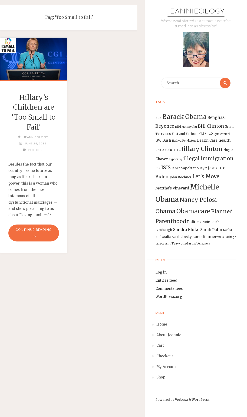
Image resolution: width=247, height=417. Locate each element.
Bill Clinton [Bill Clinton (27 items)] (211, 126)
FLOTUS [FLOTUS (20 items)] (206, 133)
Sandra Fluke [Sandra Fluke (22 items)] (186, 229)
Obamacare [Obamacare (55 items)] (193, 211)
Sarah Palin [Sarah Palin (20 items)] (211, 229)
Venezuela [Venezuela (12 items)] (203, 243)
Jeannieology (196, 11)
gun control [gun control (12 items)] (222, 134)
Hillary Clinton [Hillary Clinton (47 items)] (200, 149)
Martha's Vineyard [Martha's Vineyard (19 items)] (172, 188)
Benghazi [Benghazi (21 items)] (216, 117)
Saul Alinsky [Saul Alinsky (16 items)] (182, 237)
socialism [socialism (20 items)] (202, 236)
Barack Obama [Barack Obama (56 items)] (184, 117)
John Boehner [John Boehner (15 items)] (180, 177)
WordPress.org (168, 296)
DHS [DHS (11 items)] (168, 134)
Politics (35, 150)
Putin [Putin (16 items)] (205, 222)
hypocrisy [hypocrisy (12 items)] (175, 159)
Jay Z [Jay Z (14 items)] (203, 168)
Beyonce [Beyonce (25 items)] (164, 126)
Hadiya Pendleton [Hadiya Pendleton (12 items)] (184, 140)
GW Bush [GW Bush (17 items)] (163, 140)
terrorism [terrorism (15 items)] (163, 243)
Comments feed (169, 288)
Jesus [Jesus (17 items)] (212, 168)
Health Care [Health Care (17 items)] (207, 140)
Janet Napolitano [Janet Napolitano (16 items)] (185, 168)
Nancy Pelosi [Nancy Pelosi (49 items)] (198, 199)
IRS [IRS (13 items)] (157, 168)
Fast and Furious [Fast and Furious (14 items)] (184, 134)
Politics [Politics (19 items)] (194, 221)
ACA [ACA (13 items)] (158, 118)
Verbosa (181, 400)
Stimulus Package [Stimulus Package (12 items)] (224, 237)
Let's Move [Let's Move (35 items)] (205, 176)
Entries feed (166, 280)
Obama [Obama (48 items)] (165, 211)
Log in (161, 272)
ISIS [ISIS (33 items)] (166, 167)
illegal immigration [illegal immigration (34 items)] (208, 158)
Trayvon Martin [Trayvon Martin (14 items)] (183, 243)
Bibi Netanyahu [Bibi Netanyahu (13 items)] (186, 126)
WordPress (200, 400)
